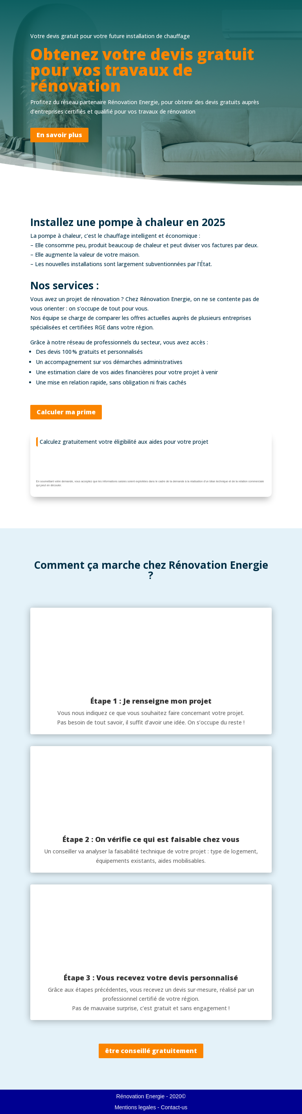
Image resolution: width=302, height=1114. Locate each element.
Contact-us (174, 1107)
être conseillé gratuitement (151, 1050)
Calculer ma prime (66, 412)
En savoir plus (59, 135)
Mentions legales (135, 1107)
